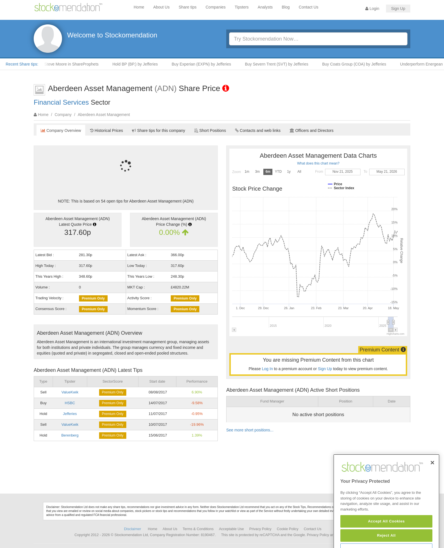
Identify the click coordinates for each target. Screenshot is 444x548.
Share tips (188, 7)
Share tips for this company (158, 130)
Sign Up (398, 8)
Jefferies (70, 414)
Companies (216, 7)
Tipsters (242, 7)
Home (139, 7)
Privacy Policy (260, 529)
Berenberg (69, 435)
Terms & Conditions (198, 529)
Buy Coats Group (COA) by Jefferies (358, 64)
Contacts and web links (258, 130)
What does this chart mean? (318, 163)
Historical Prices (106, 130)
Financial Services (61, 102)
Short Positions (210, 130)
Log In (267, 368)
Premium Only (93, 298)
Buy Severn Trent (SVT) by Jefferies (280, 64)
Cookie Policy (287, 529)
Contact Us (308, 7)
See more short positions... (250, 430)
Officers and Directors (312, 130)
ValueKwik (69, 392)
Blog (286, 7)
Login (372, 8)
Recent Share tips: (22, 64)
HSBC (70, 403)
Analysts (265, 7)
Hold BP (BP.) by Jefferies (138, 64)
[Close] (432, 480)
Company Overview (61, 130)
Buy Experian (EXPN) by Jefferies (204, 64)
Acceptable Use (231, 529)
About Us (161, 7)
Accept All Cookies (386, 538)
